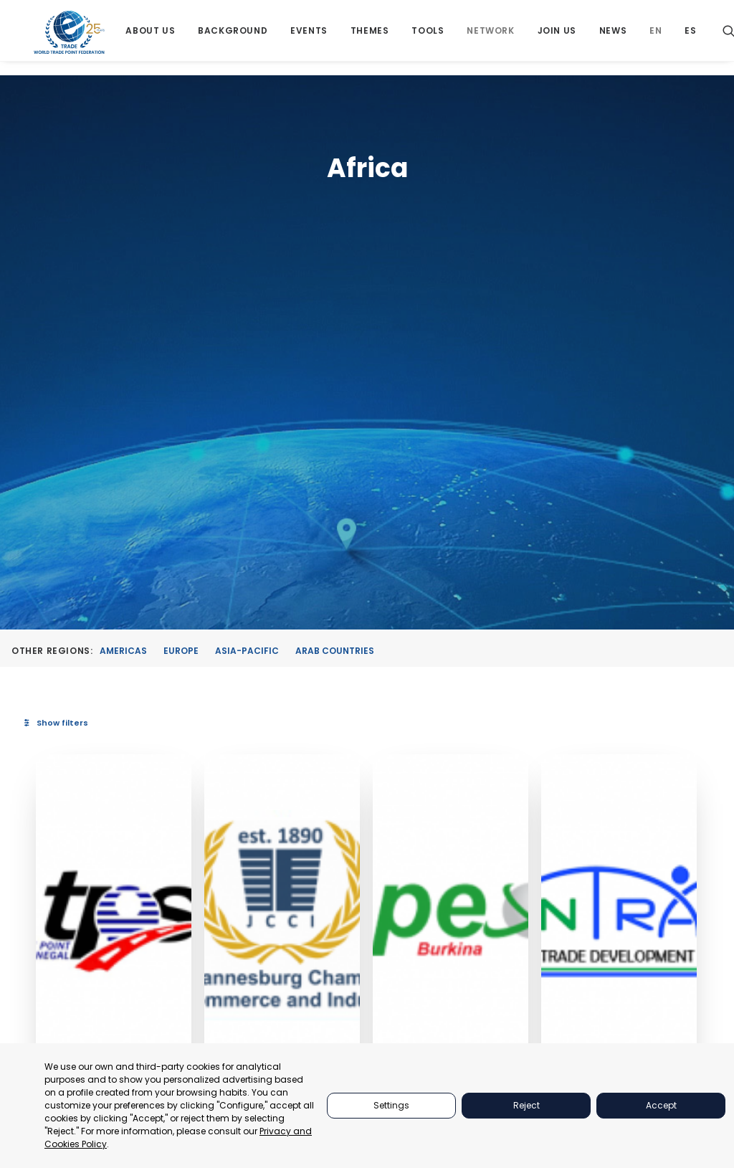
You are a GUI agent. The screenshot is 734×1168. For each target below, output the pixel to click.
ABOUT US (539, 898)
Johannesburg (389, 721)
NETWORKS (541, 1006)
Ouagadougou (515, 735)
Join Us (559, 38)
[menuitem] (153, 37)
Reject (526, 1105)
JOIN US (534, 1024)
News (615, 38)
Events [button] (311, 38)
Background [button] (235, 38)
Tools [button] (430, 38)
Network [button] (493, 38)
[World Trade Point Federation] (70, 39)
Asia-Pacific (247, 299)
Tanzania (624, 768)
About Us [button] (153, 38)
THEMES (534, 952)
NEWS (529, 1042)
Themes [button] (372, 38)
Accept (661, 1105)
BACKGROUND (548, 988)
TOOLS (531, 970)
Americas (123, 299)
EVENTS (533, 934)
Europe (181, 299)
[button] (264, 559)
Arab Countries (334, 299)
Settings (391, 1105)
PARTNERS (539, 916)
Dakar (239, 734)
